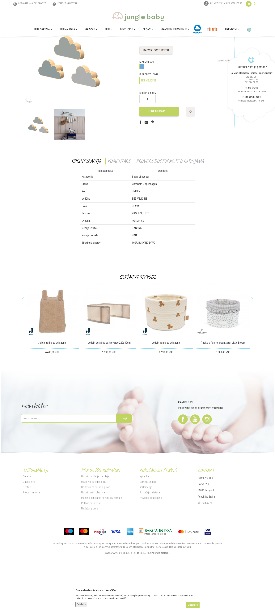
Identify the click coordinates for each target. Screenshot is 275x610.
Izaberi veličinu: (148, 113)
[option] (38, 163)
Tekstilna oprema (72, 42)
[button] (251, 30)
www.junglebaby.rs (122, 591)
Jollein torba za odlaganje (52, 381)
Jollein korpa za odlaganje (166, 381)
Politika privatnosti (91, 541)
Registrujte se (234, 3)
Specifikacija (86, 200)
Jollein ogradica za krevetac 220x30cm (109, 381)
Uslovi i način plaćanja (93, 531)
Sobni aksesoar (90, 42)
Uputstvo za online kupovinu (96, 525)
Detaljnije (81, 604)
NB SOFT (144, 591)
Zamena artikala (148, 520)
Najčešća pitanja (89, 547)
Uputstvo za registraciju (93, 520)
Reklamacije (145, 525)
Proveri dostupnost (156, 89)
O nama (27, 515)
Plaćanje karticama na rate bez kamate (101, 536)
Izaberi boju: (146, 100)
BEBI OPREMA (55, 42)
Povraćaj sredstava (149, 531)
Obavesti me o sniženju (220, 70)
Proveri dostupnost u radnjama (170, 200)
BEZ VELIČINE (148, 119)
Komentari (118, 200)
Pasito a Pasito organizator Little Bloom (223, 381)
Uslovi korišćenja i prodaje (95, 515)
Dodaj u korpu (159, 150)
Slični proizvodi (137, 316)
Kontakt (27, 525)
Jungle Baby (29, 42)
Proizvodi (41, 42)
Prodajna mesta (31, 531)
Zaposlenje (29, 520)
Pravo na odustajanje (150, 536)
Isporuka (144, 515)
